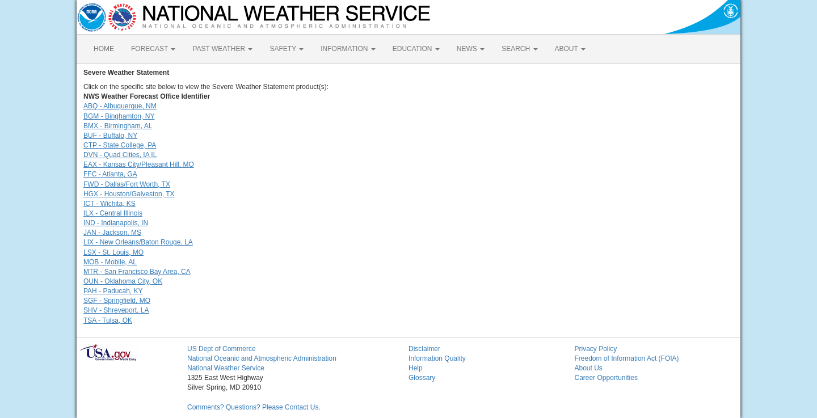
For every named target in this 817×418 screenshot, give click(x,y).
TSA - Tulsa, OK (107, 320)
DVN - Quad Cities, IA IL (120, 155)
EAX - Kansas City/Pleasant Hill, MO (138, 164)
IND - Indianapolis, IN (115, 223)
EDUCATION (416, 49)
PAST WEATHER (222, 49)
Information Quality (437, 358)
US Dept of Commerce (221, 349)
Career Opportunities (606, 378)
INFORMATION (348, 49)
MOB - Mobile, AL (110, 262)
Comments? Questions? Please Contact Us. (254, 407)
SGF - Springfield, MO (116, 301)
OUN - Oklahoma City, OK (122, 281)
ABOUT (570, 49)
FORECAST (153, 49)
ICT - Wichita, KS (109, 204)
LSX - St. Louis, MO (113, 252)
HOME (104, 49)
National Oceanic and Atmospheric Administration (261, 358)
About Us (589, 368)
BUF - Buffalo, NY (110, 136)
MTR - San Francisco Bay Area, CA (137, 272)
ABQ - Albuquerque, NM (120, 106)
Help (415, 368)
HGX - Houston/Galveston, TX (129, 194)
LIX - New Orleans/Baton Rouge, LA (138, 242)
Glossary (421, 378)
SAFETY (286, 49)
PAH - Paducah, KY (113, 291)
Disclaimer (424, 349)
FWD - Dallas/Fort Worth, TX (126, 184)
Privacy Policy (596, 349)
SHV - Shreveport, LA (116, 310)
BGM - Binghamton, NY (118, 116)
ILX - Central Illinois (112, 213)
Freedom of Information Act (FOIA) (627, 358)
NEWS (471, 49)
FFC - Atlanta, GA (110, 174)
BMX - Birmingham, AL (117, 126)
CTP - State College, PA (119, 145)
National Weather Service (225, 368)
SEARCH (519, 49)
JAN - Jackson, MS (112, 233)
